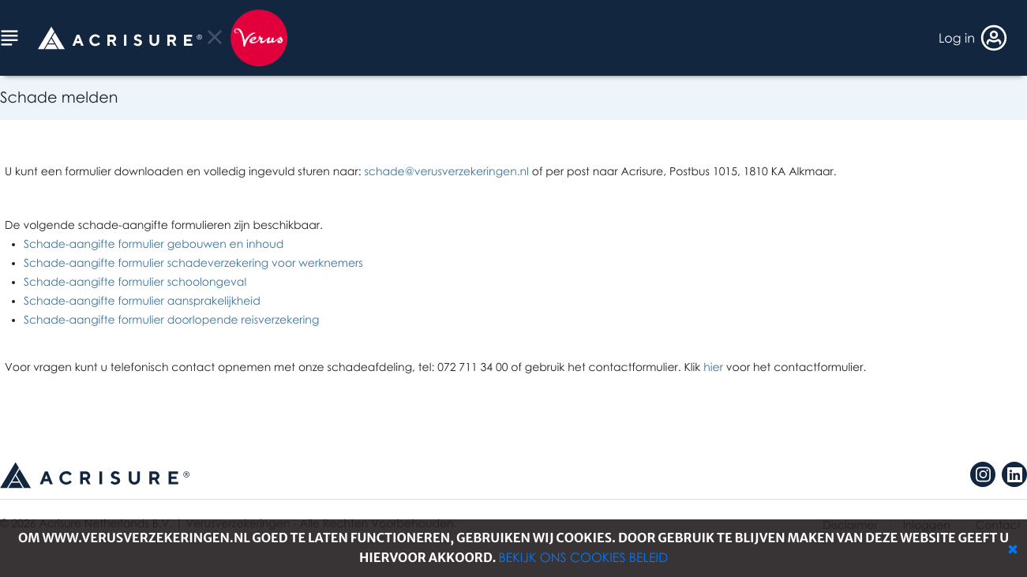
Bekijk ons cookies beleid (583, 557)
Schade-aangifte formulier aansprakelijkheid (142, 301)
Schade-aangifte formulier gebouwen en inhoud (153, 244)
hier (713, 367)
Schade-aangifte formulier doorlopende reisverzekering (171, 320)
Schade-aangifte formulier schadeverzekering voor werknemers (193, 263)
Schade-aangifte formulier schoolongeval (135, 282)
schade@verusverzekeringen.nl (446, 171)
